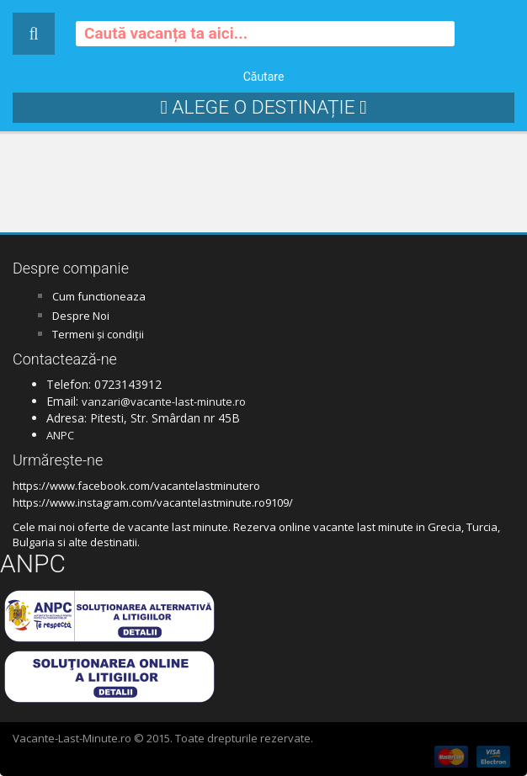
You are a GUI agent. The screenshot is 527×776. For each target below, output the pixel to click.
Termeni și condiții (98, 334)
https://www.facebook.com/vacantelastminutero (136, 485)
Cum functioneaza (99, 296)
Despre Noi (80, 315)
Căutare (264, 76)
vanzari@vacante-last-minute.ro (164, 401)
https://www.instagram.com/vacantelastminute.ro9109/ (153, 502)
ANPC (60, 435)
